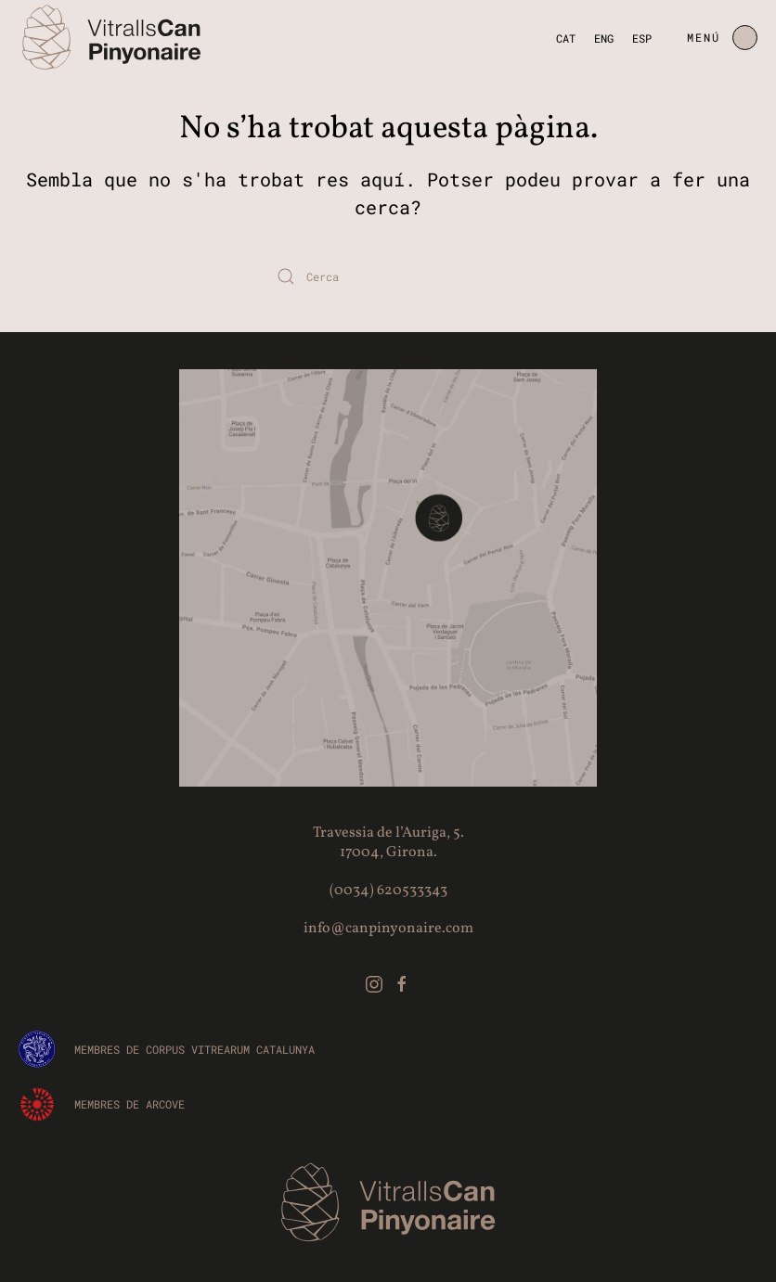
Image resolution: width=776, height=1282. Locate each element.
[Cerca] (388, 276)
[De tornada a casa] (111, 37)
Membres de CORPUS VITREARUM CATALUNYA (194, 1049)
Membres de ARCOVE (129, 1103)
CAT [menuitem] (566, 37)
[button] (722, 37)
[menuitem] (566, 37)
